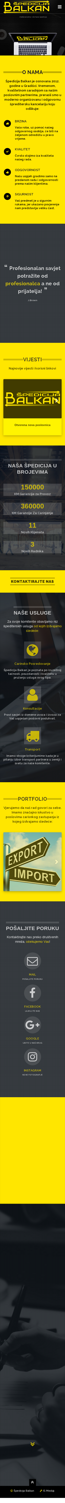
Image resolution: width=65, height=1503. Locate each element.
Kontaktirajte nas (32, 581)
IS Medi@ (47, 1495)
